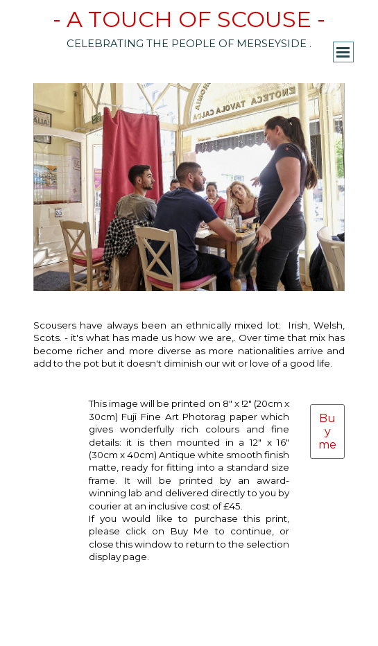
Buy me (327, 431)
